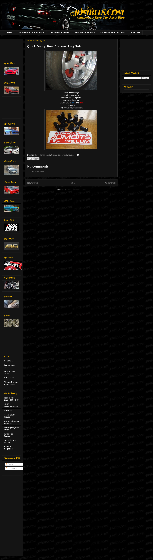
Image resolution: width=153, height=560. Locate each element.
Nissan (54, 155)
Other (60, 155)
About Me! (135, 32)
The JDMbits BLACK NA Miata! (30, 32)
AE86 (36, 155)
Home (9, 32)
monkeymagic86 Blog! (11, 428)
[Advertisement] (12, 48)
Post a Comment (37, 171)
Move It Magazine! (8, 448)
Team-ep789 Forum (10, 416)
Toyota (70, 155)
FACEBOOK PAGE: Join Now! (112, 32)
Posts (9, 464)
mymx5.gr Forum (8, 435)
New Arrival (9, 371)
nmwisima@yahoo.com (73, 108)
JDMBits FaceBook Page (11, 405)
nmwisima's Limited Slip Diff (11, 399)
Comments (11, 468)
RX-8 (65, 155)
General (7, 361)
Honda (42, 155)
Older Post (110, 183)
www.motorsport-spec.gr (11, 422)
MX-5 (48, 155)
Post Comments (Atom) (77, 190)
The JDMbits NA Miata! (59, 32)
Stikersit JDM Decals (10, 441)
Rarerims (8, 410)
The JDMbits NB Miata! (85, 32)
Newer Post (32, 183)
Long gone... (9, 365)
